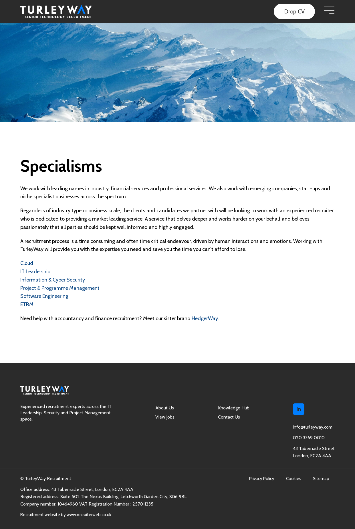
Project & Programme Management (60, 288)
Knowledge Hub (233, 408)
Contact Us (229, 417)
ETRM (26, 304)
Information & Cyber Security (52, 280)
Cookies (293, 478)
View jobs (164, 417)
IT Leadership (35, 271)
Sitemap (321, 478)
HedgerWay (205, 318)
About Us (164, 408)
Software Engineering (44, 296)
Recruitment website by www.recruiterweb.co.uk (65, 514)
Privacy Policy (261, 478)
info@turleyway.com (312, 427)
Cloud (26, 263)
